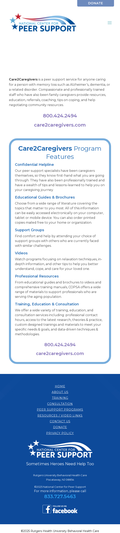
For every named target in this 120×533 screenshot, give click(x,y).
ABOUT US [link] (60, 392)
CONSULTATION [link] (60, 404)
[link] (95, 5)
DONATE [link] (60, 427)
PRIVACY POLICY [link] (60, 433)
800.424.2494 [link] (60, 116)
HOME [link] (60, 386)
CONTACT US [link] (60, 421)
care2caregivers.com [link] (60, 125)
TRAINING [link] (60, 398)
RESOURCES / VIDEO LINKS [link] (60, 415)
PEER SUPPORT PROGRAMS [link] (60, 409)
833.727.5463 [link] (60, 496)
